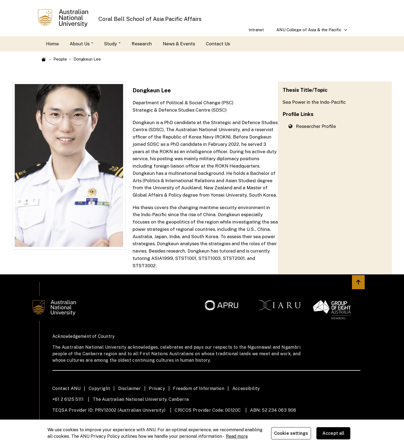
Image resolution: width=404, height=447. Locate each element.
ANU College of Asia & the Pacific (309, 31)
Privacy (157, 388)
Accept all (333, 433)
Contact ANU (66, 388)
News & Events (179, 43)
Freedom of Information (198, 388)
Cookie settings (291, 433)
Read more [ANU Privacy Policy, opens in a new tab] (237, 436)
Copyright (99, 388)
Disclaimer (129, 388)
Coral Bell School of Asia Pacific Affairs (149, 19)
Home (52, 43)
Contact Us (218, 43)
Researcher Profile (312, 126)
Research (142, 43)
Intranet (256, 29)
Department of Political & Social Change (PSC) (183, 102)
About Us (81, 43)
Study (112, 43)
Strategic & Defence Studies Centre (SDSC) (180, 110)
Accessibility (246, 388)
